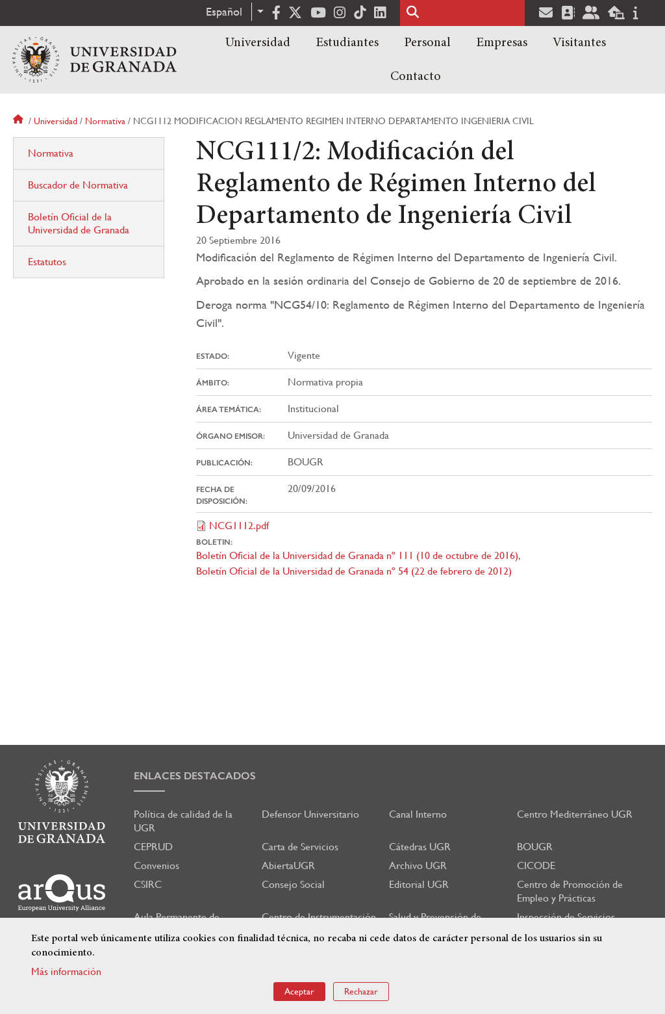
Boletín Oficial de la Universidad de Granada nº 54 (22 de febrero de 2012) (354, 571)
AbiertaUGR (288, 865)
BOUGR (535, 846)
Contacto (415, 76)
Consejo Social (293, 884)
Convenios (156, 865)
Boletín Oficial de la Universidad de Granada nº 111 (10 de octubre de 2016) (357, 555)
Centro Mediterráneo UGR (575, 814)
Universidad (257, 42)
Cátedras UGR (420, 846)
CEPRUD (153, 846)
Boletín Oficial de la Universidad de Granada (78, 223)
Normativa (105, 121)
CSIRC (148, 884)
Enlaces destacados (195, 776)
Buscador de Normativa (78, 185)
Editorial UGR (419, 884)
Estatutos (47, 261)
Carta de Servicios (300, 846)
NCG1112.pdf (239, 525)
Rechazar (361, 991)
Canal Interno (418, 814)
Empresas (501, 42)
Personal (427, 42)
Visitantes (579, 42)
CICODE (536, 865)
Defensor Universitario (310, 814)
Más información (66, 971)
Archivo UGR (418, 865)
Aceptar (299, 991)
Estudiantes (347, 42)
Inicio (19, 120)
